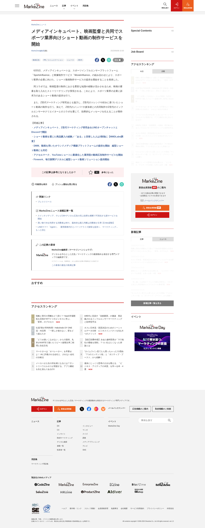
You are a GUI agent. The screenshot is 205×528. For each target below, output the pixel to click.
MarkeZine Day (114, 426)
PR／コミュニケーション (53, 60)
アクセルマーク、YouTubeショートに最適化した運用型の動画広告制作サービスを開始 (78, 155)
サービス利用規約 (137, 508)
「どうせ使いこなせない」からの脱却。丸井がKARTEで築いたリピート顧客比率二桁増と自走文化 (55, 342)
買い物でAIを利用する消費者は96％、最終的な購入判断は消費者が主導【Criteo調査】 (76, 223)
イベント (74, 6)
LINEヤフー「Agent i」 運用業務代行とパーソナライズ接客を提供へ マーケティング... (78, 227)
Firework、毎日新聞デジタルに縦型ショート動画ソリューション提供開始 (71, 159)
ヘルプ (64, 508)
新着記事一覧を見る (152, 303)
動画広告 (36, 60)
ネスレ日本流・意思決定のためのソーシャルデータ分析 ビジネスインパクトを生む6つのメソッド (103, 331)
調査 (84, 438)
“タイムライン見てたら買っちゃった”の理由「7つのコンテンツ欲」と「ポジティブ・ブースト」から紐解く (103, 354)
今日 (142, 71)
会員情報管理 (103, 508)
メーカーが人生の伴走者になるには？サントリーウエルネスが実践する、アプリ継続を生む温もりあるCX (55, 366)
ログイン (152, 215)
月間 (163, 71)
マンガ (85, 430)
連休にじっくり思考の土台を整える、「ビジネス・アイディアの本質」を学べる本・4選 (103, 366)
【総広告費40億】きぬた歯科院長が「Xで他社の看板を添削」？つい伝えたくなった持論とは (104, 342)
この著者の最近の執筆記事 (64, 265)
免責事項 (114, 508)
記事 (64, 6)
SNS (84, 450)
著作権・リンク (76, 508)
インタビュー (88, 426)
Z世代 (80, 60)
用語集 (86, 6)
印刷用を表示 (39, 184)
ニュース (54, 6)
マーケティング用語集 (39, 464)
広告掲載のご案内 (140, 409)
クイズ (85, 434)
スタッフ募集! (89, 508)
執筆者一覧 (61, 450)
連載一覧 (60, 446)
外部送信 (170, 508)
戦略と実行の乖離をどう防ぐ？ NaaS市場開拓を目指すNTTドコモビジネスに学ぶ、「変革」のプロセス (55, 319)
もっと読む (41, 230)
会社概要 (124, 508)
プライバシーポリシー (155, 508)
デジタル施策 (62, 442)
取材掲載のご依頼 (163, 409)
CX (58, 430)
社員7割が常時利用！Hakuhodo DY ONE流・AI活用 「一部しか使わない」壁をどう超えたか (55, 331)
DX (58, 426)
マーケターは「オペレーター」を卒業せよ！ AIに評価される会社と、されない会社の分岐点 (55, 354)
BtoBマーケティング (65, 438)
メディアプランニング (91, 442)
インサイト (61, 434)
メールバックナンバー (152, 200)
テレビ (85, 446)
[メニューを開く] (17, 5)
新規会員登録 (152, 207)
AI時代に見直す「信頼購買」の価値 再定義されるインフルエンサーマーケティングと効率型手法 (103, 319)
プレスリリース (45, 202)
